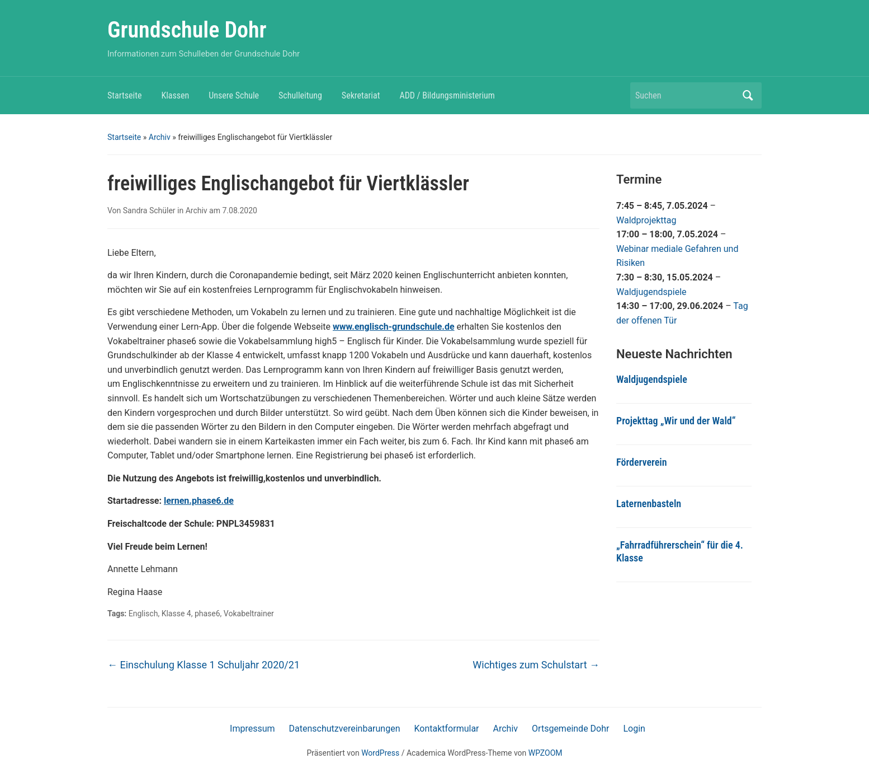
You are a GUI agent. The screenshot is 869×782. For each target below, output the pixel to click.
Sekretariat (361, 95)
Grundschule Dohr (187, 30)
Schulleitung (300, 95)
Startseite (124, 95)
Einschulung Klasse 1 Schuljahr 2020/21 (203, 665)
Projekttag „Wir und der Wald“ (675, 421)
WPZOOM (545, 752)
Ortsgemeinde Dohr (570, 728)
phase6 (207, 613)
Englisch (143, 613)
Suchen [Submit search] (747, 95)
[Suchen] (685, 95)
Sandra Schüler (149, 210)
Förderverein (641, 462)
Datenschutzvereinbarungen (344, 728)
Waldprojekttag (646, 220)
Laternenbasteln (648, 503)
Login (634, 728)
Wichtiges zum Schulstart (536, 665)
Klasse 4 (176, 613)
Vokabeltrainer (249, 613)
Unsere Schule (234, 95)
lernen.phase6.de (199, 500)
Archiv (160, 137)
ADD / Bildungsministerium (446, 95)
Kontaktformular (446, 728)
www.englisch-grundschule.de (394, 326)
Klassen (175, 95)
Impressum (252, 728)
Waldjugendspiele (651, 292)
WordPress (380, 752)
